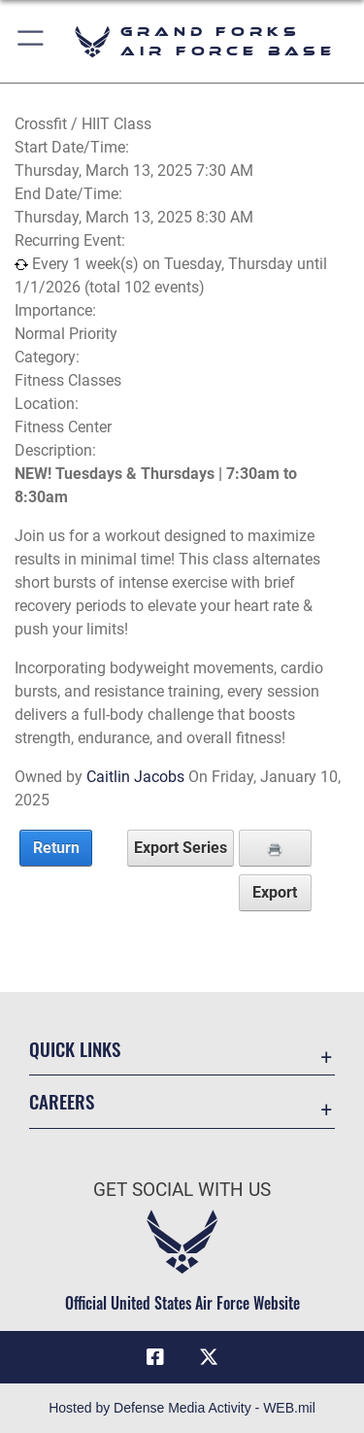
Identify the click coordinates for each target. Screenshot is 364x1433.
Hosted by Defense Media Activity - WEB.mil (182, 1408)
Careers (61, 1101)
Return (56, 847)
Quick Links (74, 1049)
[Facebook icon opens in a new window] (155, 1357)
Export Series (180, 847)
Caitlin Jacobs (135, 777)
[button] (31, 41)
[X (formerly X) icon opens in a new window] (208, 1357)
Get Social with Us (182, 1189)
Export (274, 892)
